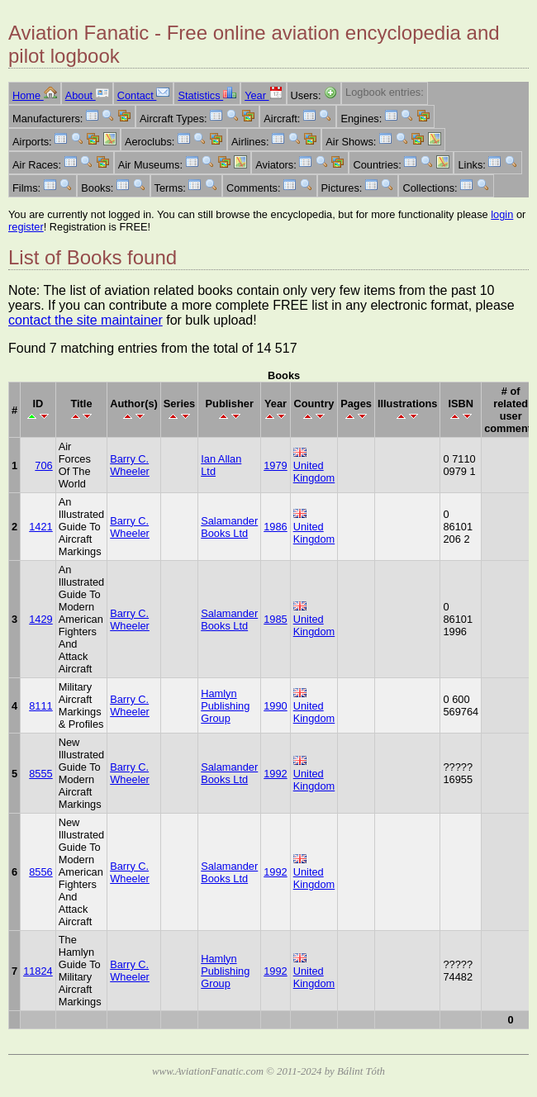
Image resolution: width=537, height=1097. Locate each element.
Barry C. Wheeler (130, 465)
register (26, 227)
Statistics (207, 95)
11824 (38, 971)
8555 (40, 773)
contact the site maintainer (85, 320)
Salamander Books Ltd (229, 527)
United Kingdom (314, 471)
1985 (275, 619)
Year (263, 95)
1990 (275, 706)
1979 (275, 465)
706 (43, 465)
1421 (40, 526)
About (87, 95)
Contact (143, 95)
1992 (275, 773)
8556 (40, 872)
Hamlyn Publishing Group (225, 705)
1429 (40, 619)
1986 (275, 526)
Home (34, 95)
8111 (40, 706)
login (502, 214)
